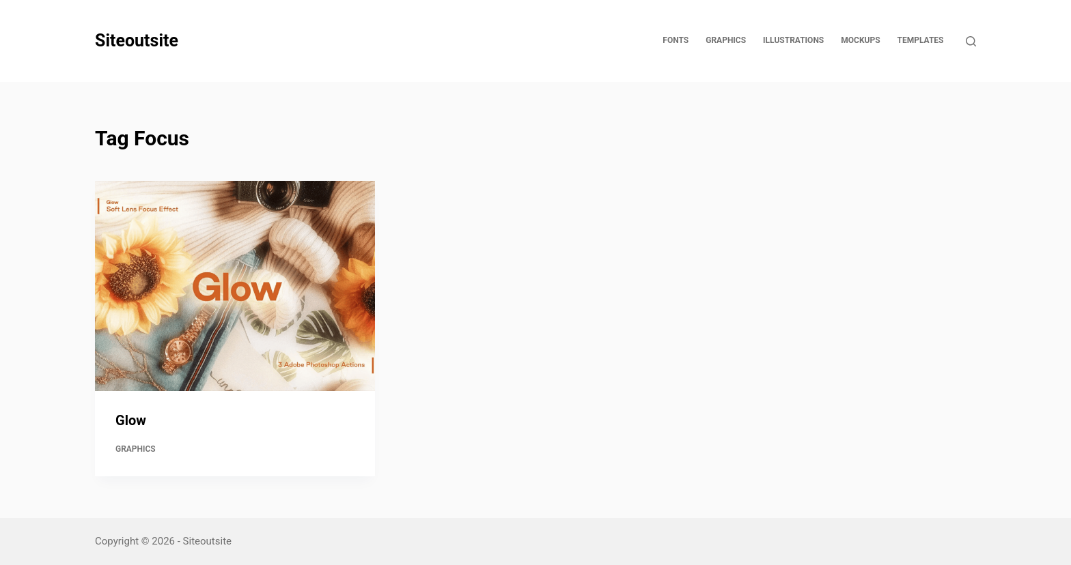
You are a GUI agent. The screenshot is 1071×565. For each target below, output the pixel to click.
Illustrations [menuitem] (793, 40)
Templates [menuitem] (921, 40)
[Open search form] (971, 41)
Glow (130, 420)
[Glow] (235, 286)
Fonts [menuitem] (675, 40)
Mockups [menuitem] (860, 40)
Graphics (135, 449)
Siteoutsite (136, 40)
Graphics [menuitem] (726, 40)
